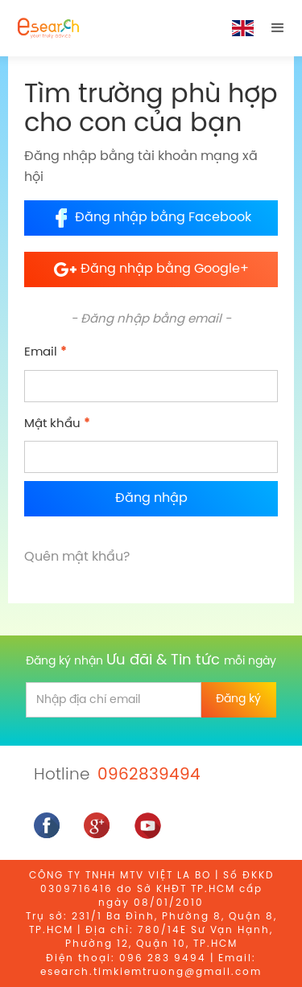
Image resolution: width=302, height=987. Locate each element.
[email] (113, 700)
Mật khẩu (57, 423)
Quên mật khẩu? (77, 557)
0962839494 (149, 775)
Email (45, 352)
